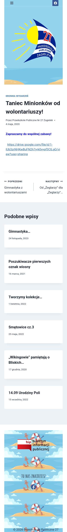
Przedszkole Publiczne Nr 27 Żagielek (32, 120)
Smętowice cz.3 (21, 327)
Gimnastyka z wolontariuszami (17, 186)
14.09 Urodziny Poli (24, 393)
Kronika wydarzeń (17, 96)
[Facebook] (55, 3)
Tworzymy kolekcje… (25, 297)
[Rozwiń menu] (12, 3)
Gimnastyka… (19, 231)
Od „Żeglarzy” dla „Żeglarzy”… (50, 186)
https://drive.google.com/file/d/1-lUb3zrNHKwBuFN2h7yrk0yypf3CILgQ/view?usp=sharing (33, 149)
